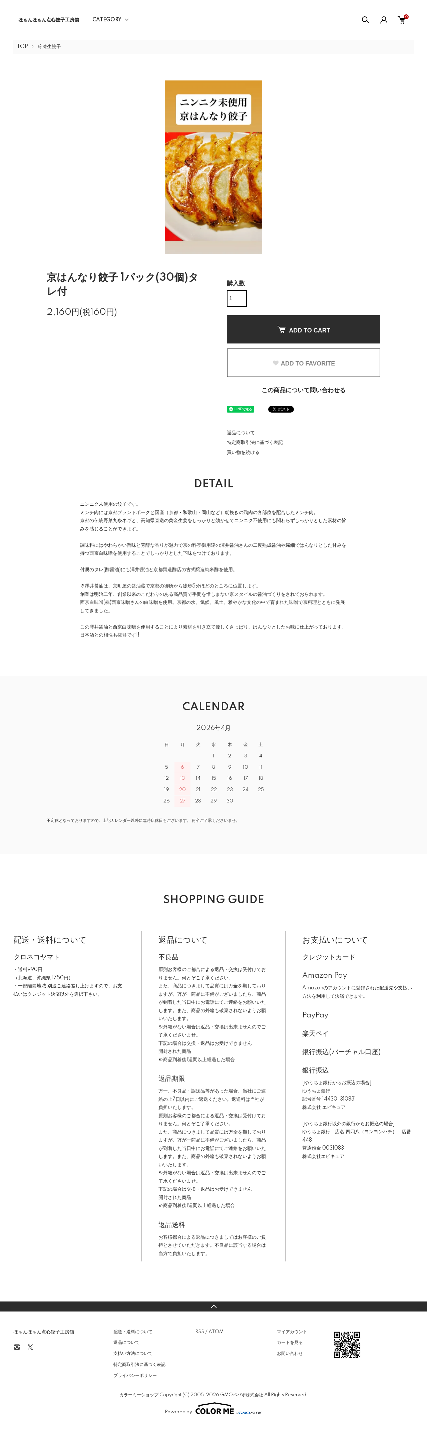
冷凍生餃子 (49, 46)
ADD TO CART (303, 330)
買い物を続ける (243, 452)
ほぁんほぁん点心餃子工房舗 (48, 20)
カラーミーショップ (138, 1395)
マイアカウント (292, 1332)
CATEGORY (106, 20)
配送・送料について (132, 1332)
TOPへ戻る (213, 1306)
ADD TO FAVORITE (303, 363)
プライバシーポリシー (135, 1375)
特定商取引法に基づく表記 (255, 442)
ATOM (216, 1332)
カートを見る (290, 1342)
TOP (22, 46)
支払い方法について (132, 1353)
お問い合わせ (290, 1353)
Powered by (213, 1408)
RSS (199, 1332)
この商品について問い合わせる (304, 390)
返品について (241, 433)
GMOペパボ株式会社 (241, 1395)
